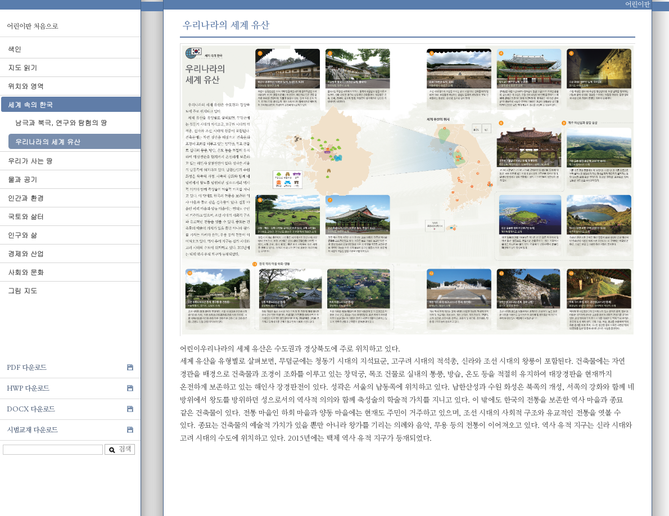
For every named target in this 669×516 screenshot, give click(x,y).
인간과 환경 (26, 197)
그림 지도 (22, 290)
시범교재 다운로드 (32, 430)
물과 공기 (22, 179)
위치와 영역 (26, 85)
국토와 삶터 (26, 216)
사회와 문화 (26, 272)
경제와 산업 (26, 253)
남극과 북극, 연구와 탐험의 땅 (61, 122)
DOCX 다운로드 (31, 409)
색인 (14, 48)
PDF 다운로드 (27, 367)
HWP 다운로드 (28, 388)
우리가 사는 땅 (30, 160)
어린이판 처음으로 (32, 26)
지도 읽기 (22, 67)
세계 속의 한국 (30, 104)
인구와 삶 (22, 234)
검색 (120, 449)
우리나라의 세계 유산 (47, 141)
